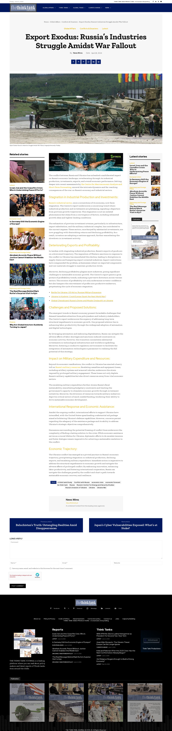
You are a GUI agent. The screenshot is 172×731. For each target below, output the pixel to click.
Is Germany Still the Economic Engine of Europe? (27, 222)
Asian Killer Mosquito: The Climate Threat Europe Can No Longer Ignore (113, 643)
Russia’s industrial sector (60, 203)
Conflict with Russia (82, 482)
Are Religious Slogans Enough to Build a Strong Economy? (115, 660)
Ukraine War (101, 488)
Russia (72, 485)
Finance (12, 322)
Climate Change (102, 647)
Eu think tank (62, 485)
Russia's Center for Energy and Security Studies (95, 485)
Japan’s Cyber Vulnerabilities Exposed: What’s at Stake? (125, 526)
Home (46, 22)
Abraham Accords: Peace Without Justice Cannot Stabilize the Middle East (27, 257)
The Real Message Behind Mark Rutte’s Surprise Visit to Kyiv (24, 292)
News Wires (77, 53)
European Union (15, 219)
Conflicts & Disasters (70, 22)
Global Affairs (55, 22)
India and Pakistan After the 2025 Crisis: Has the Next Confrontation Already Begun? (116, 652)
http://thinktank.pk (72, 503)
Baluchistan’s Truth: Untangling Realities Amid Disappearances (46, 526)
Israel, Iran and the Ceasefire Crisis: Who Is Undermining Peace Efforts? (26, 189)
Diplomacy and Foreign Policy (20, 252)
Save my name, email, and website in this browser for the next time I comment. (42, 568)
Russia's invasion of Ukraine (76, 488)
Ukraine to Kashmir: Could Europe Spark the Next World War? (78, 296)
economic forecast (113, 482)
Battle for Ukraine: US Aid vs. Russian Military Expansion (76, 292)
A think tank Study (65, 482)
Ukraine (92, 488)
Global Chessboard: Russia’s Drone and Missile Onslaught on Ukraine (82, 300)
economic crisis (97, 482)
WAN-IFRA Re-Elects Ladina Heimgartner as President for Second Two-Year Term (114, 635)
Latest (105, 29)
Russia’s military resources (68, 367)
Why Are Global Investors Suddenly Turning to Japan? (26, 326)
